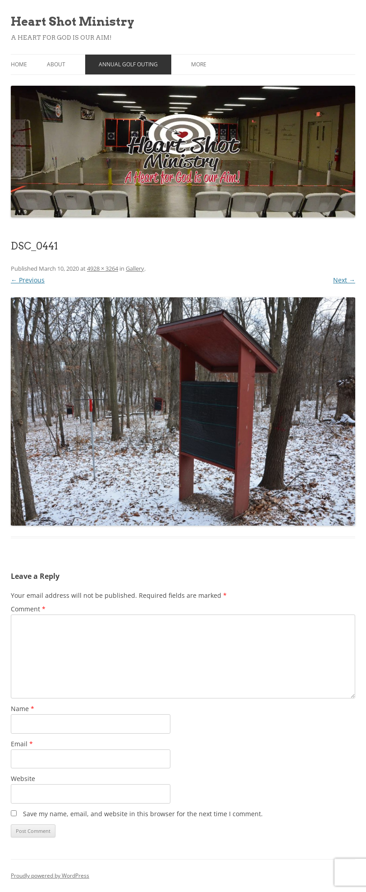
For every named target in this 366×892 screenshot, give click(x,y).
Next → (344, 280)
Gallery (135, 268)
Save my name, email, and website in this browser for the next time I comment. (143, 813)
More (198, 64)
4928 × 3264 (102, 268)
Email (22, 743)
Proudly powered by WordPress (50, 875)
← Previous (28, 280)
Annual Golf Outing (128, 64)
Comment (28, 609)
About (56, 64)
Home (19, 64)
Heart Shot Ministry (72, 21)
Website (23, 778)
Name (22, 708)
